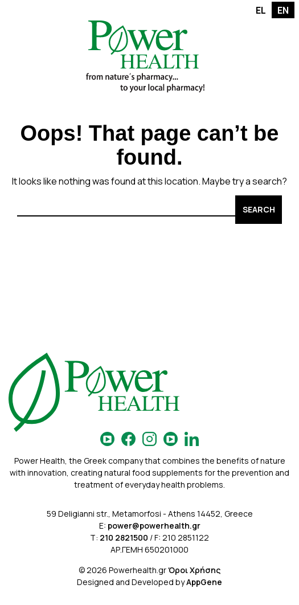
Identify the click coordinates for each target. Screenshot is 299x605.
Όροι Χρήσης (194, 570)
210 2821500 (124, 537)
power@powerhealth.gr (154, 525)
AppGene (204, 582)
